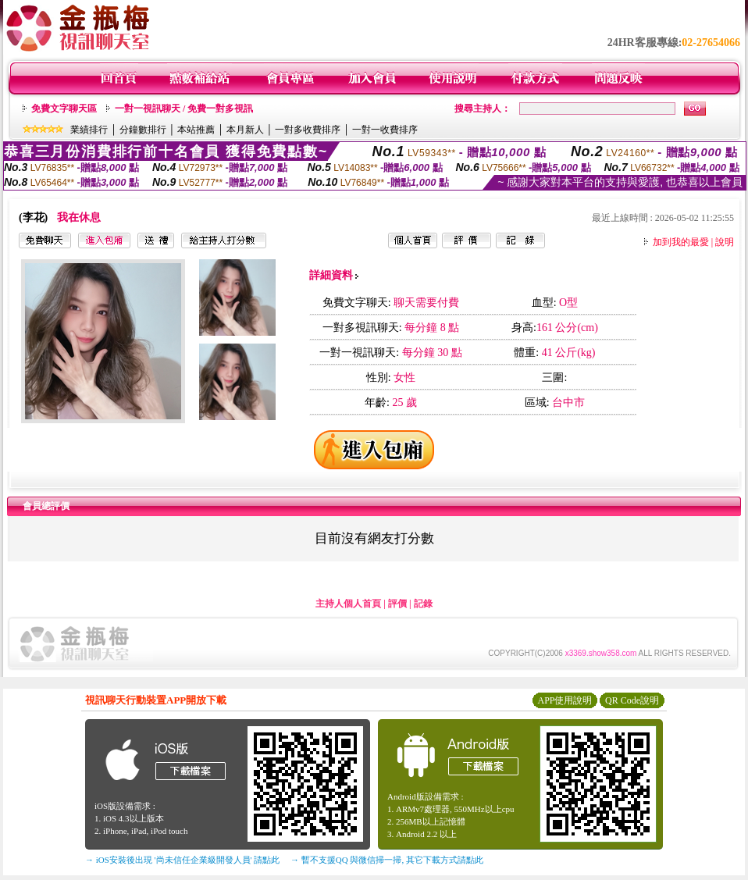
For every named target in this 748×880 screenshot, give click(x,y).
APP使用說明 (564, 700)
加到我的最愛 (681, 242)
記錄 (423, 603)
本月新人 (245, 129)
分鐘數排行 (142, 129)
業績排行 (89, 129)
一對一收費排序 (385, 129)
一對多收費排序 (307, 129)
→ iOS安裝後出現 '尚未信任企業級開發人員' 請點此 (182, 859)
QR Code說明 (632, 700)
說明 (724, 242)
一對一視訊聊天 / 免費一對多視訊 (184, 108)
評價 (397, 603)
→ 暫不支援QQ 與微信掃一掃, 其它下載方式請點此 (386, 859)
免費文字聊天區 (64, 108)
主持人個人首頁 (348, 603)
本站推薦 (196, 129)
